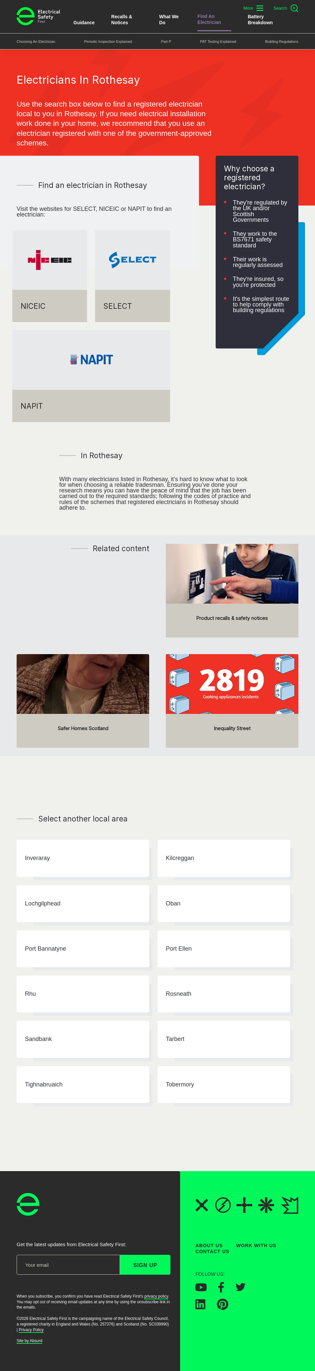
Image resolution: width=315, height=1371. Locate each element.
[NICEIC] (49, 276)
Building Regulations (281, 41)
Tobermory (180, 1084)
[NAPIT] (91, 376)
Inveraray (37, 858)
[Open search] (285, 8)
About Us (209, 1245)
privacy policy (156, 1296)
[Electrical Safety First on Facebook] (221, 1290)
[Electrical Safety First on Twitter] (241, 1289)
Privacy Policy (31, 1330)
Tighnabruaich (43, 1084)
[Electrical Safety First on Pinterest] (222, 1308)
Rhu (30, 993)
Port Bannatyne (45, 948)
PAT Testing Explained (218, 41)
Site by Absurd (29, 1341)
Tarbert (175, 1039)
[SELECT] (132, 276)
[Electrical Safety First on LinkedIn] (200, 1307)
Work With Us (256, 1245)
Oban (173, 903)
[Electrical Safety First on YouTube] (201, 1289)
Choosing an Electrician (36, 41)
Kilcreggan (180, 858)
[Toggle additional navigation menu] (253, 8)
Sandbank (38, 1039)
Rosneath (178, 993)
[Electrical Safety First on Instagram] (262, 1290)
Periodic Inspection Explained (108, 41)
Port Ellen (179, 948)
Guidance (84, 22)
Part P (166, 41)
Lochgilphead (42, 903)
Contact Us (212, 1251)
